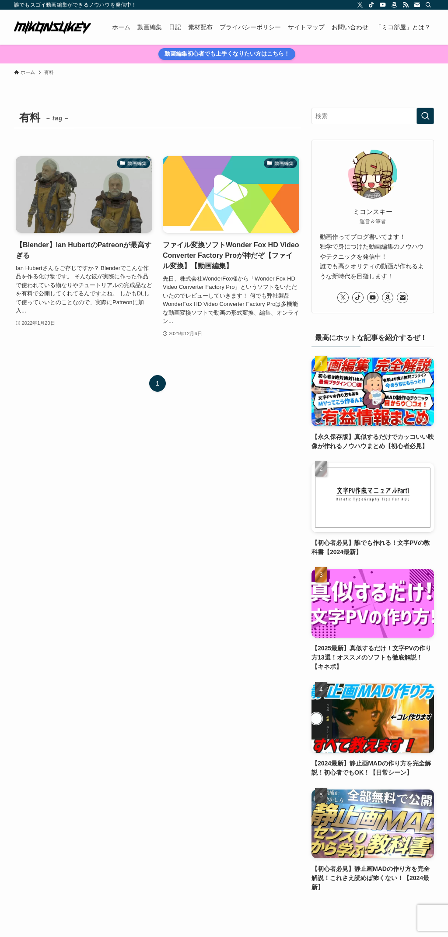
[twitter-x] (360, 5)
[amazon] (394, 5)
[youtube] (382, 5)
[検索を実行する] (425, 116)
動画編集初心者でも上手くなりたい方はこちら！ (227, 53)
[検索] (428, 5)
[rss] (405, 5)
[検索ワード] (373, 116)
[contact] (417, 5)
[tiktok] (371, 5)
